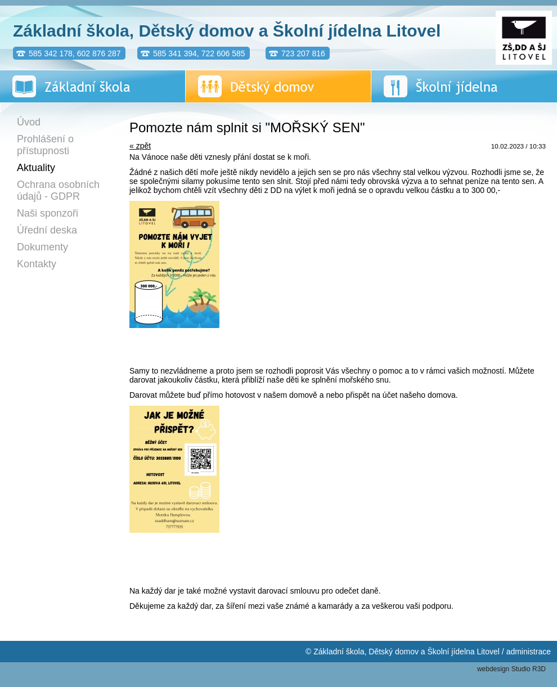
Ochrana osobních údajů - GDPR (58, 190)
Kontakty (36, 264)
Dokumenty (42, 247)
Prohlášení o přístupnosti (45, 144)
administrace (528, 651)
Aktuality (36, 167)
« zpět (140, 145)
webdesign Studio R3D (511, 669)
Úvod (29, 122)
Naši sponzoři (47, 213)
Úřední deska (47, 230)
